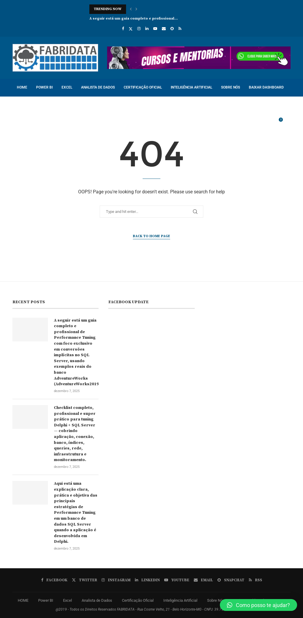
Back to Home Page (151, 236)
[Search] (288, 122)
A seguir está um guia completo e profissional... (133, 18)
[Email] (164, 28)
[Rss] (179, 28)
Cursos (23, 105)
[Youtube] (155, 28)
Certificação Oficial (143, 87)
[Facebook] (123, 28)
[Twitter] (131, 28)
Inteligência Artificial (191, 87)
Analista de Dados (98, 87)
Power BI (44, 87)
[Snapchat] (172, 28)
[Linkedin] (147, 28)
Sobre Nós (230, 87)
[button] (130, 9)
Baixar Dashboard (266, 87)
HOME (22, 87)
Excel (67, 87)
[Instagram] (139, 28)
